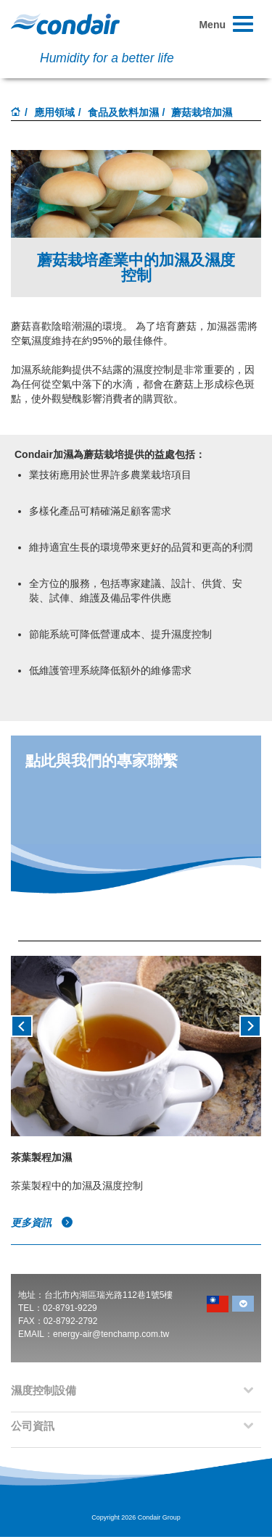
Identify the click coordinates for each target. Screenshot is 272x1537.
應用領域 (54, 112)
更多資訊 (42, 1222)
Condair (65, 24)
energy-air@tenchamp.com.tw (111, 1334)
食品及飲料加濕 (123, 112)
